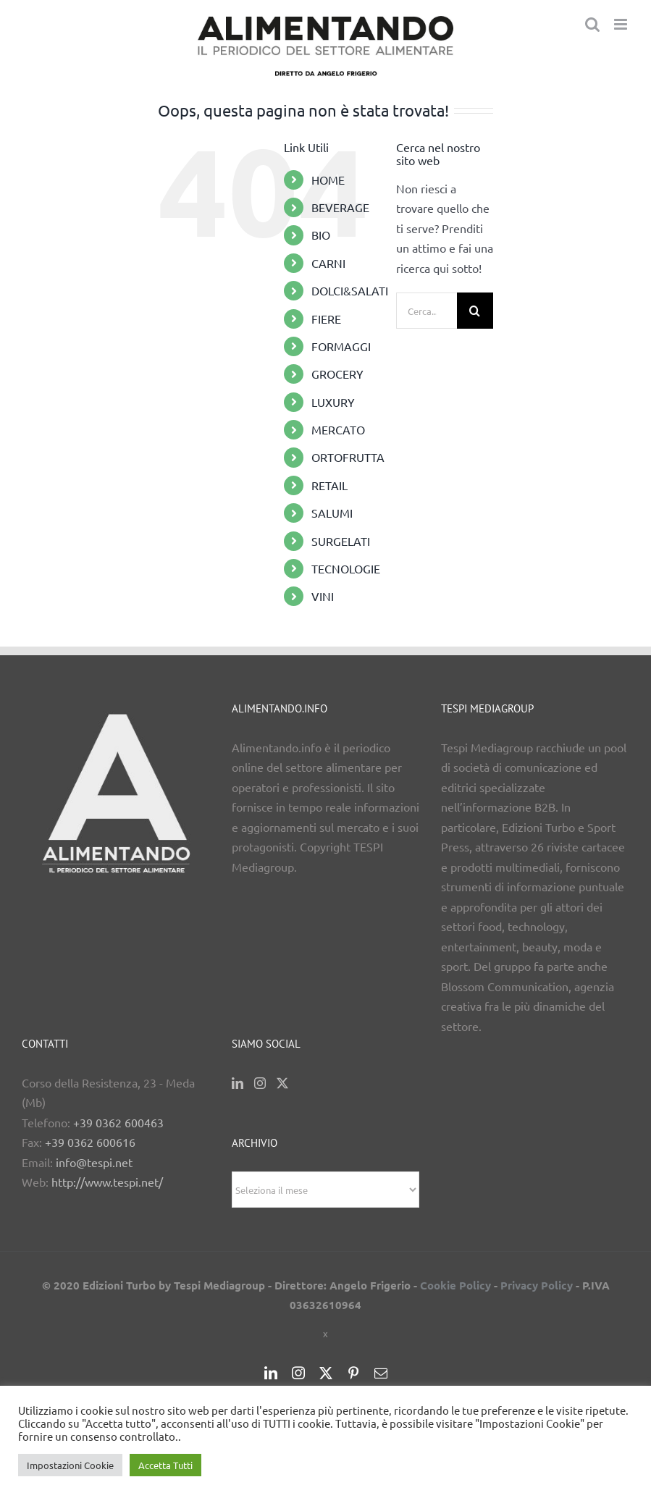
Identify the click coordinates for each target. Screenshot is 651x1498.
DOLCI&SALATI (349, 290)
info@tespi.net (94, 1162)
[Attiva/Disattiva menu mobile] (621, 24)
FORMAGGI (341, 346)
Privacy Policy (536, 1285)
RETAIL (329, 485)
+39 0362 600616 (90, 1142)
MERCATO (338, 429)
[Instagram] (260, 1083)
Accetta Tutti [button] (165, 1465)
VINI (322, 596)
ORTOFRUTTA (348, 457)
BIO (320, 234)
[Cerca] (475, 311)
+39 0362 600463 (118, 1122)
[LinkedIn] (237, 1083)
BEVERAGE (340, 207)
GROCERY (337, 373)
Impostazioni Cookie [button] (70, 1465)
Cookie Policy (455, 1285)
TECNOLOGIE (345, 568)
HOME (328, 179)
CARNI (328, 263)
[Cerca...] (426, 311)
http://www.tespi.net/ (107, 1181)
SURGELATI (340, 541)
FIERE (326, 318)
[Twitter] (282, 1083)
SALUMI (332, 512)
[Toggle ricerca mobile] (592, 24)
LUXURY (333, 402)
